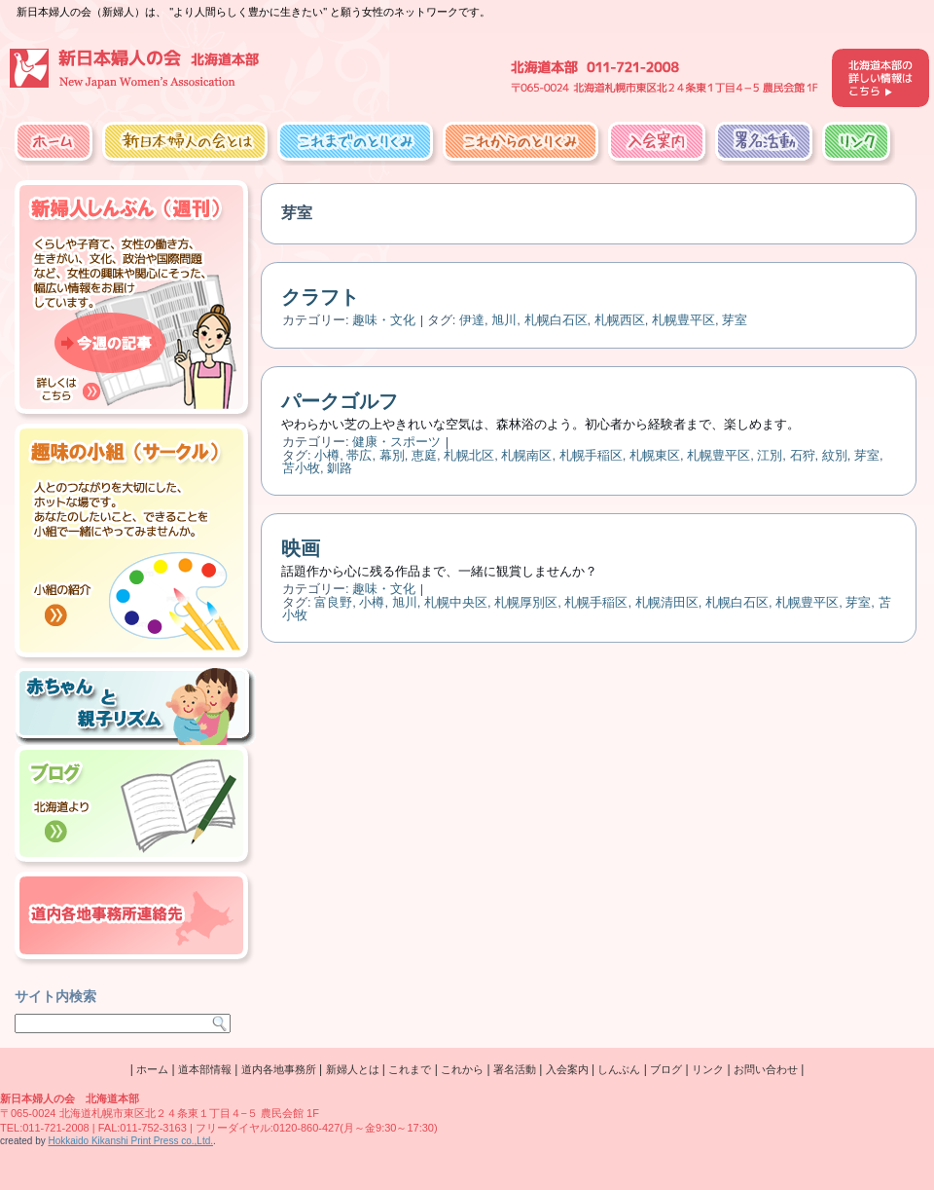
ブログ (666, 1069)
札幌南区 (526, 455)
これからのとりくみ (520, 141)
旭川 (504, 320)
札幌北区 (469, 455)
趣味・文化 (383, 320)
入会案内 (656, 141)
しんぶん (618, 1069)
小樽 (327, 455)
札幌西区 (619, 320)
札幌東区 (654, 455)
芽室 (734, 320)
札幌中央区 (455, 602)
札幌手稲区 (591, 455)
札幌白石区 (556, 320)
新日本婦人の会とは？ (184, 141)
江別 (769, 455)
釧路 (339, 468)
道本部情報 (205, 1069)
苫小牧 (301, 468)
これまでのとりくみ (355, 141)
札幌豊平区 (683, 320)
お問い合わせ (766, 1069)
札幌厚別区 (525, 602)
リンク (856, 141)
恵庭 (424, 455)
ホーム (53, 141)
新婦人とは (352, 1069)
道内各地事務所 (278, 1069)
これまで (409, 1069)
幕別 (392, 455)
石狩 (802, 455)
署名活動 (763, 141)
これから (462, 1069)
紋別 (834, 455)
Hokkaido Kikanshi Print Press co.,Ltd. (130, 1140)
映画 (300, 548)
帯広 (359, 455)
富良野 (333, 602)
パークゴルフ (339, 401)
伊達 (472, 320)
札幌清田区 (667, 602)
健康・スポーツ (396, 441)
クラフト (320, 297)
